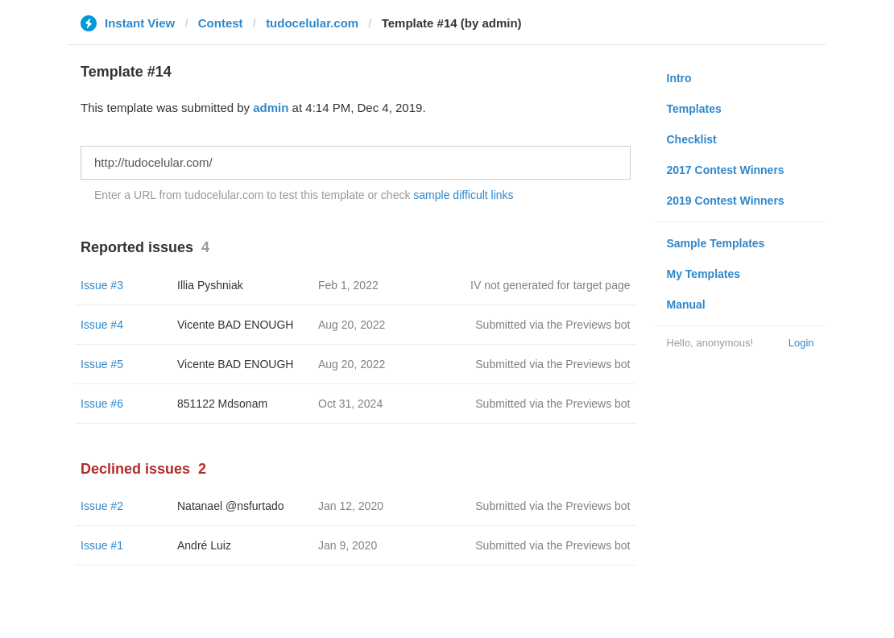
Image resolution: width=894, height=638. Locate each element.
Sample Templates (716, 243)
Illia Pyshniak (210, 285)
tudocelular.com (312, 23)
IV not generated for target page (550, 285)
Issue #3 (102, 285)
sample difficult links (463, 194)
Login (801, 343)
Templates (694, 108)
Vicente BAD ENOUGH (235, 324)
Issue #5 (102, 364)
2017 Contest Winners (725, 170)
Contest (220, 23)
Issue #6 (102, 403)
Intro (679, 78)
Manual (686, 304)
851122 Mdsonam (222, 403)
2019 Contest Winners (725, 200)
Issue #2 (102, 505)
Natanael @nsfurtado (230, 505)
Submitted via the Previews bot (552, 324)
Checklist (692, 139)
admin (270, 107)
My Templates (704, 273)
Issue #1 (102, 545)
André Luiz (204, 545)
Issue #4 (102, 324)
